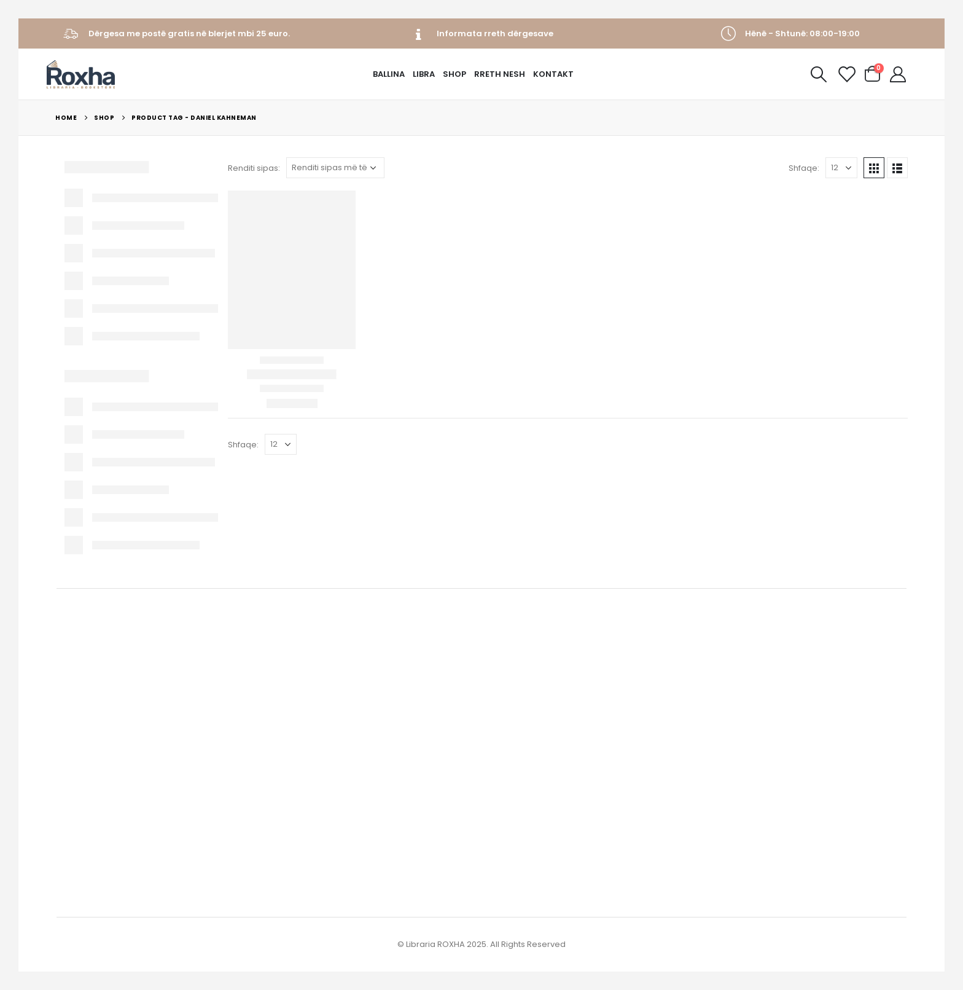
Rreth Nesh (499, 74)
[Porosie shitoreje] (335, 167)
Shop (454, 74)
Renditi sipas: (254, 168)
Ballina (389, 74)
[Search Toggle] (818, 74)
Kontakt (553, 74)
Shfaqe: (804, 168)
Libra (424, 74)
